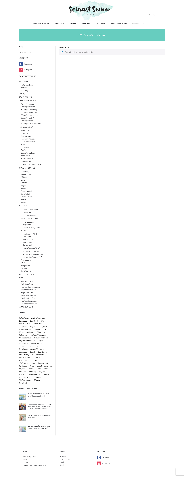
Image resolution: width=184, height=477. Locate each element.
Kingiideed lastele (27, 293)
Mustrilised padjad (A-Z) (33, 257)
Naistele (59, 24)
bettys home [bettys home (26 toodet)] (24, 318)
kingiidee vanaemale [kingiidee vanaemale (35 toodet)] (27, 341)
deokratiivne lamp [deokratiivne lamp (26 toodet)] (38, 318)
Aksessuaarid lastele (30, 165)
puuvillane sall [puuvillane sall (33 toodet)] (24, 358)
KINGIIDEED (24, 278)
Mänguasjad (25, 266)
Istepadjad (27, 225)
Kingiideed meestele (28, 295)
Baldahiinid (27, 213)
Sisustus (24, 268)
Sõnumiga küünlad (28, 107)
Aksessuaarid (26, 127)
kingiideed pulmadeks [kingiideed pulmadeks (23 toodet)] (38, 335)
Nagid (23, 186)
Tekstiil (23, 202)
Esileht (61, 47)
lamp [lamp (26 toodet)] (32, 346)
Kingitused (101, 24)
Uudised (26, 462)
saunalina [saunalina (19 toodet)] (34, 360)
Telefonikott (25, 156)
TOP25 (22, 94)
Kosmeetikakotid (27, 159)
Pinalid (23, 150)
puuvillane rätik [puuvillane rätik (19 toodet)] (38, 355)
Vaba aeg (24, 91)
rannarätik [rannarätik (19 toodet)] (23, 360)
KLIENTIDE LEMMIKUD (28, 274)
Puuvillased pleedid (28, 139)
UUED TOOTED (25, 97)
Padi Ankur (27, 237)
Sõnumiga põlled (27, 118)
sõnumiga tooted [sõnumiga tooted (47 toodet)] (34, 369)
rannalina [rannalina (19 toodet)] (36, 358)
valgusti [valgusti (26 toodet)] (42, 372)
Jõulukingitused (27, 281)
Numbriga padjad (27, 104)
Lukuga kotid (26, 161)
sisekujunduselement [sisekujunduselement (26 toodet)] (27, 363)
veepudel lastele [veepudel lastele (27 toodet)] (25, 377)
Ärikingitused (26, 307)
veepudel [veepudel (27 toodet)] (46, 374)
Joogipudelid (26, 130)
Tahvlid (23, 200)
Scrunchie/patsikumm (29, 153)
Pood (67, 47)
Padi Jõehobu (28, 239)
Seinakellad (25, 194)
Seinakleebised (26, 197)
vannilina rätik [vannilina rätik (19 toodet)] (34, 374)
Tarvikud (24, 88)
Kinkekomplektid (27, 85)
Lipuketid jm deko (29, 216)
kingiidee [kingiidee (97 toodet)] (33, 327)
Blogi (62, 465)
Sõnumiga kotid (27, 121)
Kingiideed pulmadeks (29, 301)
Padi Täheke (27, 242)
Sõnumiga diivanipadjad (30, 110)
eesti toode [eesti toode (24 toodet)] (34, 321)
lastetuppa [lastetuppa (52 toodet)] (42, 352)
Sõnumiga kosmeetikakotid (31, 124)
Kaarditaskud (26, 147)
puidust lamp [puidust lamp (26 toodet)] (24, 355)
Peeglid (24, 188)
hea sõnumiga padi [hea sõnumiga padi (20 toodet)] (34, 324)
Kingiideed (64, 462)
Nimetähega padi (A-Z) (31, 248)
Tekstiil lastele (26, 271)
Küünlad (24, 177)
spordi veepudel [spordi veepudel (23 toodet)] (36, 366)
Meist (25, 459)
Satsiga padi (27, 245)
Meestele (85, 24)
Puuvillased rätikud (28, 142)
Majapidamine (26, 174)
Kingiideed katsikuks (28, 290)
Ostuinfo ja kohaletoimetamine (34, 465)
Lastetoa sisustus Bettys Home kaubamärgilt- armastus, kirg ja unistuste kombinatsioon (39, 406)
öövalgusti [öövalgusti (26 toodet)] (23, 383)
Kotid (23, 144)
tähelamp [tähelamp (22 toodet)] (32, 372)
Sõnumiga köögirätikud (29, 112)
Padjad (23, 230)
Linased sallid (26, 136)
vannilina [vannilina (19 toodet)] (22, 374)
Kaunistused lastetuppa (29, 209)
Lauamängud (26, 171)
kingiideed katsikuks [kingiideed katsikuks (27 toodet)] (26, 332)
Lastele (72, 24)
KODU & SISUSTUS (27, 168)
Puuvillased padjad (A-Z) (34, 254)
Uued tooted (65, 459)
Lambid (24, 183)
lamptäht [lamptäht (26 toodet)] (34, 349)
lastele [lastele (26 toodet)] (32, 352)
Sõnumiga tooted (41, 24)
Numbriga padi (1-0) (30, 234)
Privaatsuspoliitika (29, 457)
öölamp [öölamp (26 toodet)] (37, 380)
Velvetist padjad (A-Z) (32, 251)
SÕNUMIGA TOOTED (27, 100)
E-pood (63, 457)
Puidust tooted (26, 191)
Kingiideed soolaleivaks (29, 304)
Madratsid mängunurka (31, 228)
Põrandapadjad (28, 222)
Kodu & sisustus (119, 24)
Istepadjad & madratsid (29, 218)
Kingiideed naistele (28, 298)
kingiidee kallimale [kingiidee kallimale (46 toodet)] (41, 338)
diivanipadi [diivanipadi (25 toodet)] (23, 321)
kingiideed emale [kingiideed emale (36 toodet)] (39, 329)
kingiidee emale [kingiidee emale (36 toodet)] (25, 338)
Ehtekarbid (25, 133)
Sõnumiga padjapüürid (29, 115)
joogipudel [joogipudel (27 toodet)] (23, 327)
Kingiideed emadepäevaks (30, 287)
